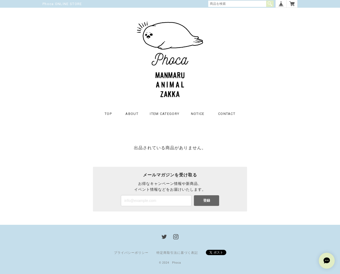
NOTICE (198, 114)
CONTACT (226, 114)
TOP (108, 114)
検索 (270, 4)
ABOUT (131, 114)
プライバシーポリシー (131, 253)
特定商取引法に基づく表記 (177, 253)
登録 (206, 200)
